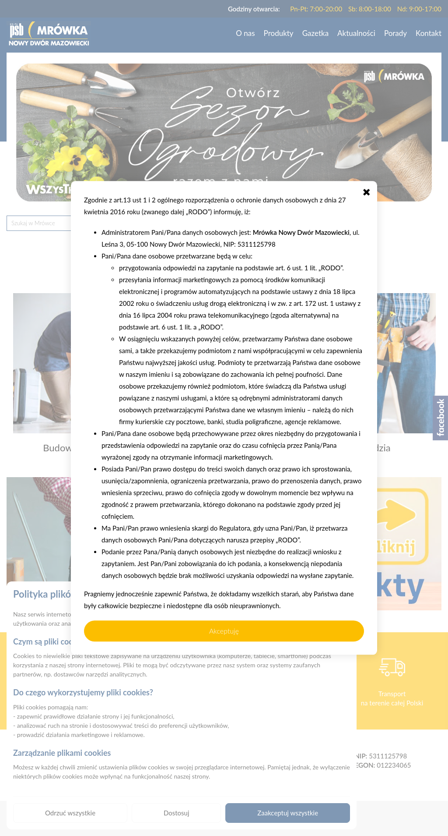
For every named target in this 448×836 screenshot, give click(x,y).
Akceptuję (224, 631)
